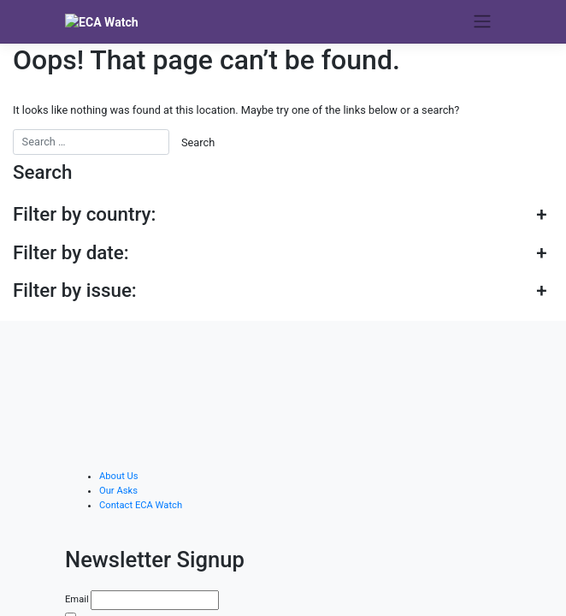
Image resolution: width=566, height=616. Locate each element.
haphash (405, 604)
